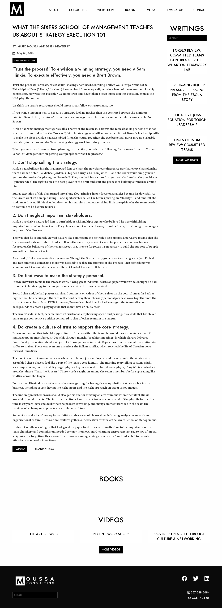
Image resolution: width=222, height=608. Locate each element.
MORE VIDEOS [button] (111, 550)
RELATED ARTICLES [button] (44, 448)
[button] (184, 583)
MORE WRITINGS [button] (187, 160)
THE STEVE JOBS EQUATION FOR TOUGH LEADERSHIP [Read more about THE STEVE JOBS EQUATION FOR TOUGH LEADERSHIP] (187, 120)
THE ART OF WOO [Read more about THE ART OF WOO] (43, 534)
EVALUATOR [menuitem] (175, 10)
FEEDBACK (20, 448)
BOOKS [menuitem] (130, 10)
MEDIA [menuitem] (151, 10)
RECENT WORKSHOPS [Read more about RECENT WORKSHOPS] (111, 534)
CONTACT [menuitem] (200, 10)
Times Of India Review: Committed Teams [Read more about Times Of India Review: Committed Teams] (187, 145)
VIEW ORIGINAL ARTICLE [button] (24, 61)
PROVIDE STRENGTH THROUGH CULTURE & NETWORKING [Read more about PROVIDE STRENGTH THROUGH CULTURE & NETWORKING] (179, 536)
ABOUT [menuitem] (53, 10)
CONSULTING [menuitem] (78, 10)
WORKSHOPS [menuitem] (105, 10)
